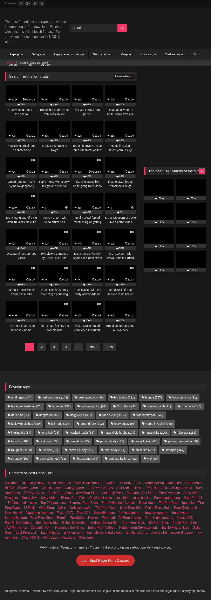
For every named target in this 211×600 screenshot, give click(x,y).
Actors (13, 64)
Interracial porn (16, 517)
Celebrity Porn (112, 493)
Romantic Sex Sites (140, 493)
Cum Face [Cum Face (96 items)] (127, 406)
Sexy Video (49, 498)
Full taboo (12, 483)
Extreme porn (28, 488)
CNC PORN (30, 537)
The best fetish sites (22, 503)
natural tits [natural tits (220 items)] (156, 432)
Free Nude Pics (157, 488)
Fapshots (68, 537)
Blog (196, 54)
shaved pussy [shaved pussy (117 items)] (82, 450)
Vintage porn (74, 488)
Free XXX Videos (100, 488)
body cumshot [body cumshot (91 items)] (184, 397)
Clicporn (110, 483)
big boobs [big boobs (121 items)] (124, 397)
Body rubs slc (182, 488)
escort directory (182, 532)
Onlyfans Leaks (100, 498)
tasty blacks (141, 498)
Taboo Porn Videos (101, 527)
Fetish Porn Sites (157, 507)
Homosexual (148, 54)
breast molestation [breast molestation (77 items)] (26, 406)
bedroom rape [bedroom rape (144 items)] (55, 397)
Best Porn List (25, 532)
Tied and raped (175, 54)
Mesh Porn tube (59, 483)
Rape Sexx (147, 503)
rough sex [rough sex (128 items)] (21, 450)
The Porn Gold (105, 507)
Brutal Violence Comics (118, 503)
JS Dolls (29, 507)
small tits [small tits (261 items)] (145, 450)
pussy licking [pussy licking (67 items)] (146, 441)
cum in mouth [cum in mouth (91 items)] (159, 406)
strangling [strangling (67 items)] (174, 450)
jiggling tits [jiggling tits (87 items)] (21, 432)
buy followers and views (104, 532)
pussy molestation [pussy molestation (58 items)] (183, 441)
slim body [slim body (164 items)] (115, 450)
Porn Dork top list (186, 507)
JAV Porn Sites (87, 493)
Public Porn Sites (60, 493)
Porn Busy (50, 537)
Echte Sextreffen (74, 522)
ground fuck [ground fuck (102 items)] (92, 423)
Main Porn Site (131, 507)
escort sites (159, 532)
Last (110, 347)
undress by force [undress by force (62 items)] (123, 458)
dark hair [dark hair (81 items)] (20, 415)
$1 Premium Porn (129, 488)
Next (93, 347)
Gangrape (38, 54)
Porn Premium (169, 493)
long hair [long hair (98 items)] (50, 432)
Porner (93, 517)
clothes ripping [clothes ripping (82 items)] (93, 406)
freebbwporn (181, 512)
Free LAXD (65, 512)
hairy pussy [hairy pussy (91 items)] (124, 423)
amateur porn (73, 532)
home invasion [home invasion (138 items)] (159, 423)
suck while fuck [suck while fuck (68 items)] (53, 458)
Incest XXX (185, 517)
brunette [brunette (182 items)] (61, 406)
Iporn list (188, 503)
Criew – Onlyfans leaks (74, 507)
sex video (123, 498)
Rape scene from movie (69, 54)
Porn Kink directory (159, 517)
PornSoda (77, 517)
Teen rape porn (102, 54)
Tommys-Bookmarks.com (163, 483)
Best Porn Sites (42, 517)
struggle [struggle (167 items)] (20, 458)
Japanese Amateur (39, 512)
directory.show (33, 483)
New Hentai (13, 512)
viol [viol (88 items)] (152, 458)
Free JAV (83, 512)
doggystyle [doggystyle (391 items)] (81, 415)
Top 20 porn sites (53, 503)
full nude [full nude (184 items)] (60, 423)
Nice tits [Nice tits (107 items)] (20, 441)
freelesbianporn (130, 512)
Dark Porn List (194, 498)
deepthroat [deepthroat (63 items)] (49, 415)
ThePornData (168, 503)
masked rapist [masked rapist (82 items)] (82, 432)
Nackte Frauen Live (175, 527)
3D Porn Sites (33, 493)
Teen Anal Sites (133, 522)
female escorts (136, 532)
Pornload (108, 517)
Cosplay (126, 54)
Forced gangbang (167, 498)
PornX (61, 517)
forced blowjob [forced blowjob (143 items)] (149, 415)
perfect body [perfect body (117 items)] (112, 441)
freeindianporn (104, 512)
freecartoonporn (156, 512)
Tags (29, 64)
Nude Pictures (50, 532)
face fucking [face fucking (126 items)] (114, 415)
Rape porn (16, 54)
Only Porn (46, 507)
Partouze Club (130, 483)
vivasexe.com (52, 488)
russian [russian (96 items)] (50, 450)
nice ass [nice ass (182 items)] (186, 432)
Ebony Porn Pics (73, 498)
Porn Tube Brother (88, 483)
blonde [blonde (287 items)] (153, 397)
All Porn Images (130, 517)
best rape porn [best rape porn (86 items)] (91, 397)
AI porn (45, 64)
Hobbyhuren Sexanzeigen (138, 527)
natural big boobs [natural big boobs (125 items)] (120, 432)
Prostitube (86, 537)
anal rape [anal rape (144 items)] (21, 397)
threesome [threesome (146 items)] (87, 458)
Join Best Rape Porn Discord (105, 560)
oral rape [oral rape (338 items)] (49, 441)
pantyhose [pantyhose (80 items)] (80, 441)
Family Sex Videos (18, 522)
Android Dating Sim (104, 522)
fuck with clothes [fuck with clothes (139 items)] (26, 423)
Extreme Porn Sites (83, 503)
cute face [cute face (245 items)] (191, 406)
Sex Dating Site (47, 522)
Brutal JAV (29, 498)
